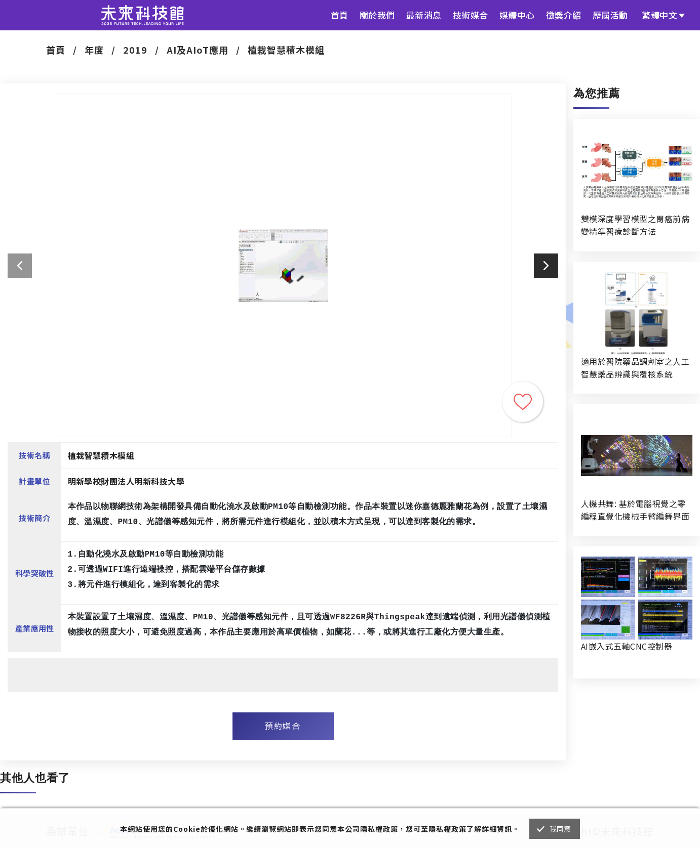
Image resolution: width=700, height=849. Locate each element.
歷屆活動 (610, 15)
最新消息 (424, 15)
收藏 (523, 402)
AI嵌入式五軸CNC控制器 (626, 646)
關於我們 (377, 15)
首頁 (339, 15)
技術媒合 (470, 15)
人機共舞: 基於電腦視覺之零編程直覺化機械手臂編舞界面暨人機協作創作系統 (635, 510)
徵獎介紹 (563, 15)
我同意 (560, 829)
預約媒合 (282, 725)
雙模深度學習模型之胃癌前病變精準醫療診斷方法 (635, 225)
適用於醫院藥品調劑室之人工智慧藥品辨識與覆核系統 (635, 367)
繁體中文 (659, 15)
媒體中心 (517, 15)
